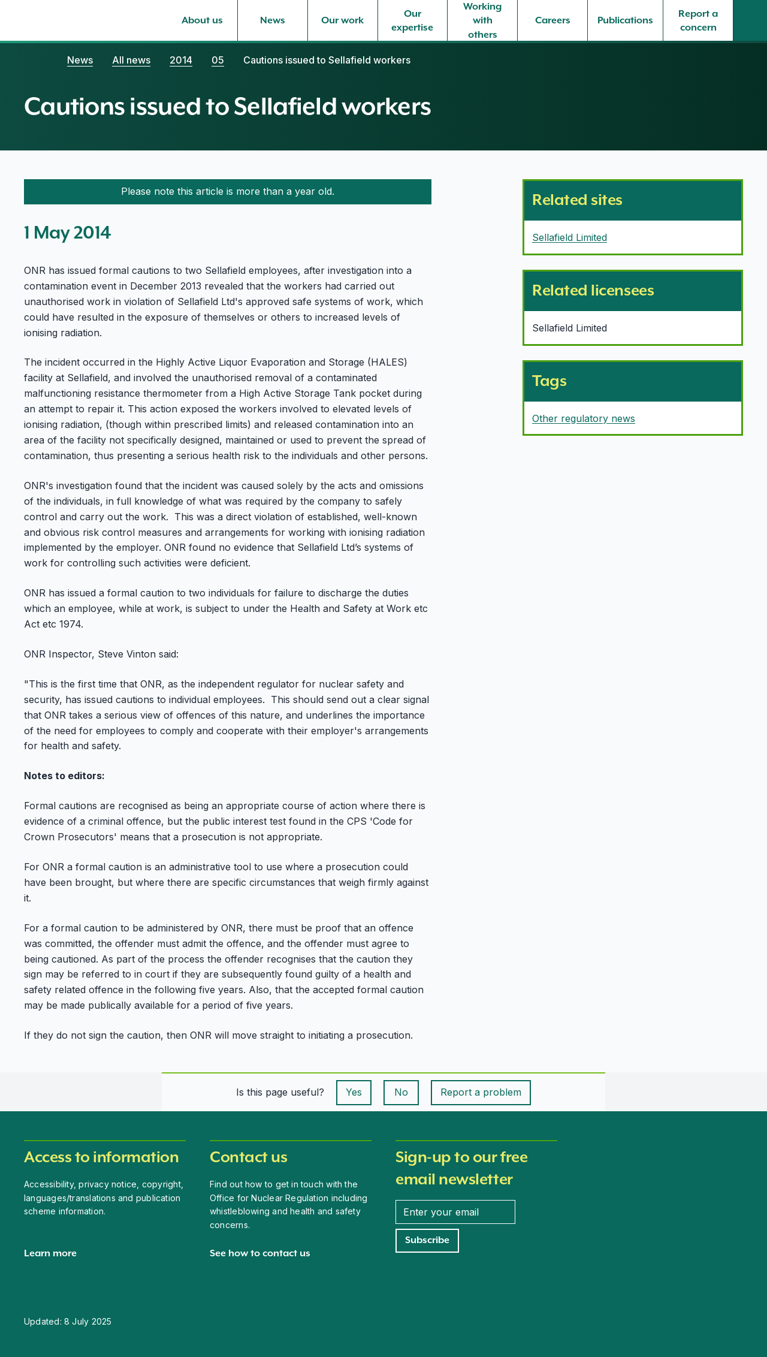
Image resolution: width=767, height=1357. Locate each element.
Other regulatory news (583, 418)
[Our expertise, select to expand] (413, 20)
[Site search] (750, 20)
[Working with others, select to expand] (482, 20)
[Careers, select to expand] (552, 20)
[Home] (36, 60)
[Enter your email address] (455, 1212)
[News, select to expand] (272, 20)
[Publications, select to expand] (625, 20)
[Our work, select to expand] (343, 20)
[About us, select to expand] (202, 20)
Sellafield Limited (569, 237)
